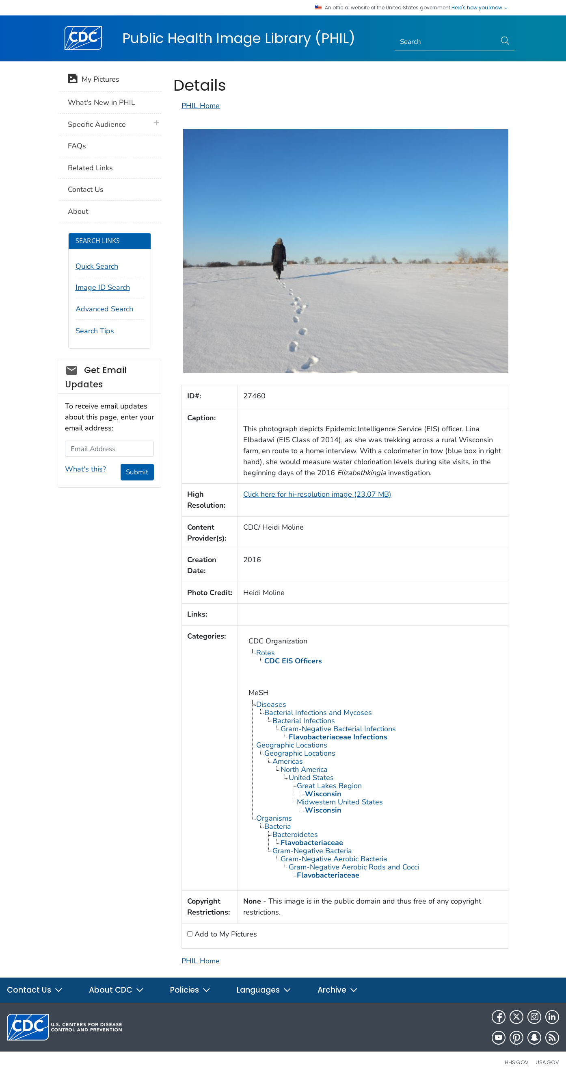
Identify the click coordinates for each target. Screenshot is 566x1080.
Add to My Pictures (224, 934)
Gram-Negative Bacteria (312, 851)
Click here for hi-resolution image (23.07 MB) (317, 494)
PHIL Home (200, 106)
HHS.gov (517, 1062)
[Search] (446, 42)
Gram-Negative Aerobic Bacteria (334, 859)
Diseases (271, 704)
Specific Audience (97, 124)
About (78, 211)
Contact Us (86, 189)
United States (311, 777)
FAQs (77, 146)
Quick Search (97, 266)
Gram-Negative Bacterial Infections (338, 729)
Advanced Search (104, 309)
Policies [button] (190, 989)
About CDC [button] (116, 989)
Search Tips (95, 331)
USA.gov (547, 1062)
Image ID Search (103, 287)
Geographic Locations (291, 745)
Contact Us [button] (35, 989)
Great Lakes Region (329, 786)
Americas (287, 761)
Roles (265, 653)
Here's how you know (480, 8)
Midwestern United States (340, 802)
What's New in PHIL (101, 102)
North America (304, 769)
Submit (137, 472)
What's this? (85, 469)
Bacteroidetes (295, 834)
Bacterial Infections (303, 721)
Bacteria (277, 826)
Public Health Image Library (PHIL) (238, 38)
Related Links (90, 168)
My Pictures (93, 80)
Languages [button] (264, 989)
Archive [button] (338, 989)
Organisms (274, 818)
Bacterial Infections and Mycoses (318, 712)
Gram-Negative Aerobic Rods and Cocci (354, 867)
